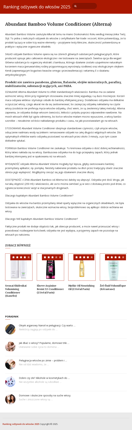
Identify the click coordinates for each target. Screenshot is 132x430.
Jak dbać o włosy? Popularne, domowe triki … (44, 343)
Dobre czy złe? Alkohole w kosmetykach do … (44, 378)
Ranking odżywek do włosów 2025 (36, 7)
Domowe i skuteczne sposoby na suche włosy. (45, 395)
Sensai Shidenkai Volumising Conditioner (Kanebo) (15, 290)
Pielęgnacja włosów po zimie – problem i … (43, 360)
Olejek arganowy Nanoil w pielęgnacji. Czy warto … (47, 325)
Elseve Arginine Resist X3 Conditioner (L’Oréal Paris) (50, 289)
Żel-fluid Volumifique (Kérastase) (113, 287)
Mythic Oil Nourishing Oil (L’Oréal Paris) (81, 287)
